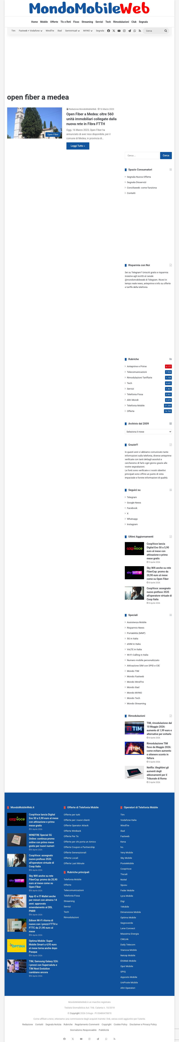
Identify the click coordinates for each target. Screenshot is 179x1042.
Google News (134, 502)
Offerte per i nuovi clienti (77, 820)
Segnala (143, 21)
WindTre (50, 30)
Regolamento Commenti (87, 1024)
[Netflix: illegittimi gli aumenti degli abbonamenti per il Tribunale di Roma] (134, 772)
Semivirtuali (71, 30)
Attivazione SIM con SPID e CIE (143, 665)
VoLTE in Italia (134, 649)
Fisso (76, 21)
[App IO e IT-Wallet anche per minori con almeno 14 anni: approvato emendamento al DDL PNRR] (16, 901)
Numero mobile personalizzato (143, 660)
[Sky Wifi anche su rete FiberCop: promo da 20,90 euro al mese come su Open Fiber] (134, 572)
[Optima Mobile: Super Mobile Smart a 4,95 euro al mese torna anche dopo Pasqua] (16, 945)
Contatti (131, 193)
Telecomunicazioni (137, 372)
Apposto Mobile (128, 977)
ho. (122, 847)
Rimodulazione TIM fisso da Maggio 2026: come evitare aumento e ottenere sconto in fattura (159, 751)
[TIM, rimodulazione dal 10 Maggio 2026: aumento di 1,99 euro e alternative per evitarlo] (134, 727)
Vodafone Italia (128, 820)
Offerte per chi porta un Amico (80, 841)
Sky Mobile (126, 857)
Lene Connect (127, 928)
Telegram (132, 497)
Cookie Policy (120, 1024)
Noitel (123, 879)
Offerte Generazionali (75, 852)
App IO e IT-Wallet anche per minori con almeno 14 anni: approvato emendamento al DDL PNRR (43, 903)
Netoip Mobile (127, 955)
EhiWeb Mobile (128, 960)
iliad (60, 30)
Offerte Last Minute (74, 863)
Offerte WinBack (72, 830)
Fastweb (124, 836)
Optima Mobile (128, 917)
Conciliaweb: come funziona (142, 187)
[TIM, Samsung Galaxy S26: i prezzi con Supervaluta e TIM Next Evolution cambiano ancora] (16, 966)
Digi (122, 901)
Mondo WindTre (135, 681)
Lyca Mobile (126, 895)
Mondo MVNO (134, 692)
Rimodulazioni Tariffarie (139, 377)
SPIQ (123, 971)
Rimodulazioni (121, 21)
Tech (108, 21)
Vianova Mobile (128, 950)
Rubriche (68, 1024)
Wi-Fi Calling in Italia (137, 654)
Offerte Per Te (71, 836)
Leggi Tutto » (78, 145)
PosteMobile (127, 863)
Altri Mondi (132, 399)
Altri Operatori (127, 987)
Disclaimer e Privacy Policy (143, 1024)
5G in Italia (132, 638)
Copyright (75, 1013)
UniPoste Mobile (129, 982)
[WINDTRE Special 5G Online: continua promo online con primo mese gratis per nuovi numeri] (16, 839)
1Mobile (124, 906)
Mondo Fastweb (135, 676)
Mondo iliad (133, 687)
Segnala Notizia (53, 1024)
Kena (123, 841)
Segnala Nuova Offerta (139, 176)
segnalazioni (138, 466)
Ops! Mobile (126, 966)
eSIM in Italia (134, 643)
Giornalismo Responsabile (83, 1030)
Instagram (132, 524)
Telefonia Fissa (135, 394)
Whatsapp (132, 518)
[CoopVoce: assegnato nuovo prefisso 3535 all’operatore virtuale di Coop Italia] (134, 593)
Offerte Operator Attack (76, 825)
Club (134, 21)
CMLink (124, 939)
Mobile (44, 21)
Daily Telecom (127, 944)
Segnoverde (126, 922)
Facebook (132, 508)
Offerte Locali (71, 857)
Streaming (87, 21)
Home (34, 21)
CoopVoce (125, 868)
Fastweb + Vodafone (29, 30)
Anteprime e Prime (137, 366)
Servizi (99, 21)
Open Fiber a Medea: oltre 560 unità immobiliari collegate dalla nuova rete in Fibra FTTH (91, 119)
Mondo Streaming (136, 703)
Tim (13, 30)
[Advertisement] (90, 62)
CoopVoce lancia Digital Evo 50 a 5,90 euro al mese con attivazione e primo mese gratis (158, 551)
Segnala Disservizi (136, 182)
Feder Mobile (127, 890)
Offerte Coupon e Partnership (79, 847)
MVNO (86, 30)
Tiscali (123, 874)
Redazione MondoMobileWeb (82, 109)
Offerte (54, 21)
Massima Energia (129, 933)
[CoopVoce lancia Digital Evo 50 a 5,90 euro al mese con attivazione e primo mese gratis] (134, 548)
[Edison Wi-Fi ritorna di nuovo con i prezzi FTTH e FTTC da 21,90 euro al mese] (16, 925)
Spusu (123, 885)
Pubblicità (104, 1030)
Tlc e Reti (65, 21)
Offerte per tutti (72, 814)
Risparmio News (135, 627)
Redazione (27, 1024)
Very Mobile (126, 852)
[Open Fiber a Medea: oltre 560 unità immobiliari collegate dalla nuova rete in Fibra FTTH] (34, 122)
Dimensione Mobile (130, 912)
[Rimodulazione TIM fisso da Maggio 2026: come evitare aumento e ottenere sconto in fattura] (134, 748)
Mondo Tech (133, 698)
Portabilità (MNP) (136, 633)
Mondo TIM (133, 671)
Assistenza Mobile (136, 622)
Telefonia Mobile (136, 405)
